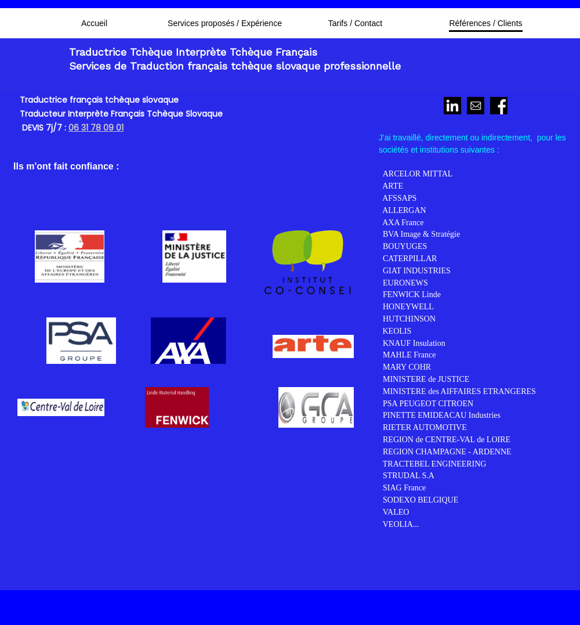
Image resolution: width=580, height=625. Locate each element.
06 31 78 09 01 (96, 127)
